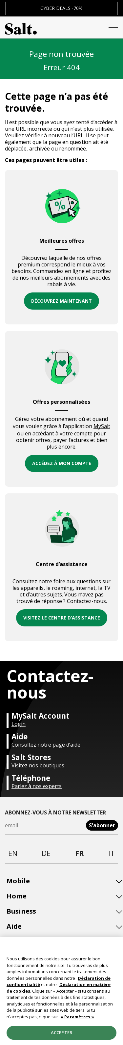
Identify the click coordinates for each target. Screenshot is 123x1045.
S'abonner (102, 825)
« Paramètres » (77, 1019)
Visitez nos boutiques (37, 765)
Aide (14, 926)
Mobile (18, 881)
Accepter (61, 1035)
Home (17, 896)
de (46, 853)
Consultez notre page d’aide (45, 744)
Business (21, 911)
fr (79, 853)
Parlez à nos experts (36, 786)
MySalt (101, 426)
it (111, 853)
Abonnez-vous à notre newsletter (55, 812)
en (12, 853)
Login (18, 724)
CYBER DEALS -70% (61, 8)
